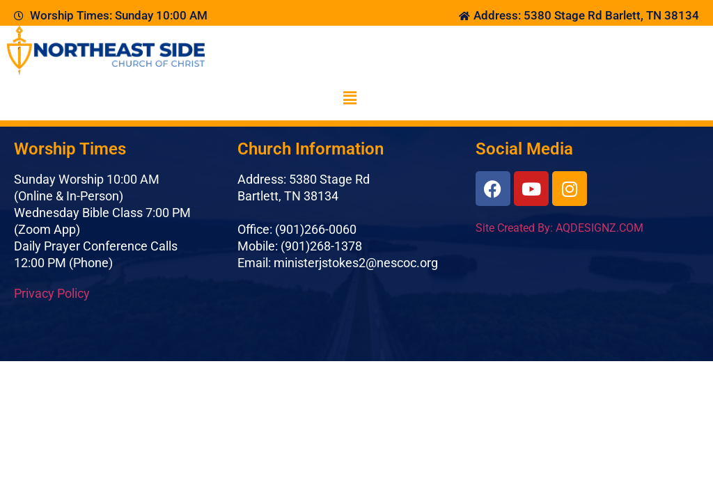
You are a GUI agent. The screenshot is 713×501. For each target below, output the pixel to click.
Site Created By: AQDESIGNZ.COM (559, 227)
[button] (349, 98)
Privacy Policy (52, 293)
